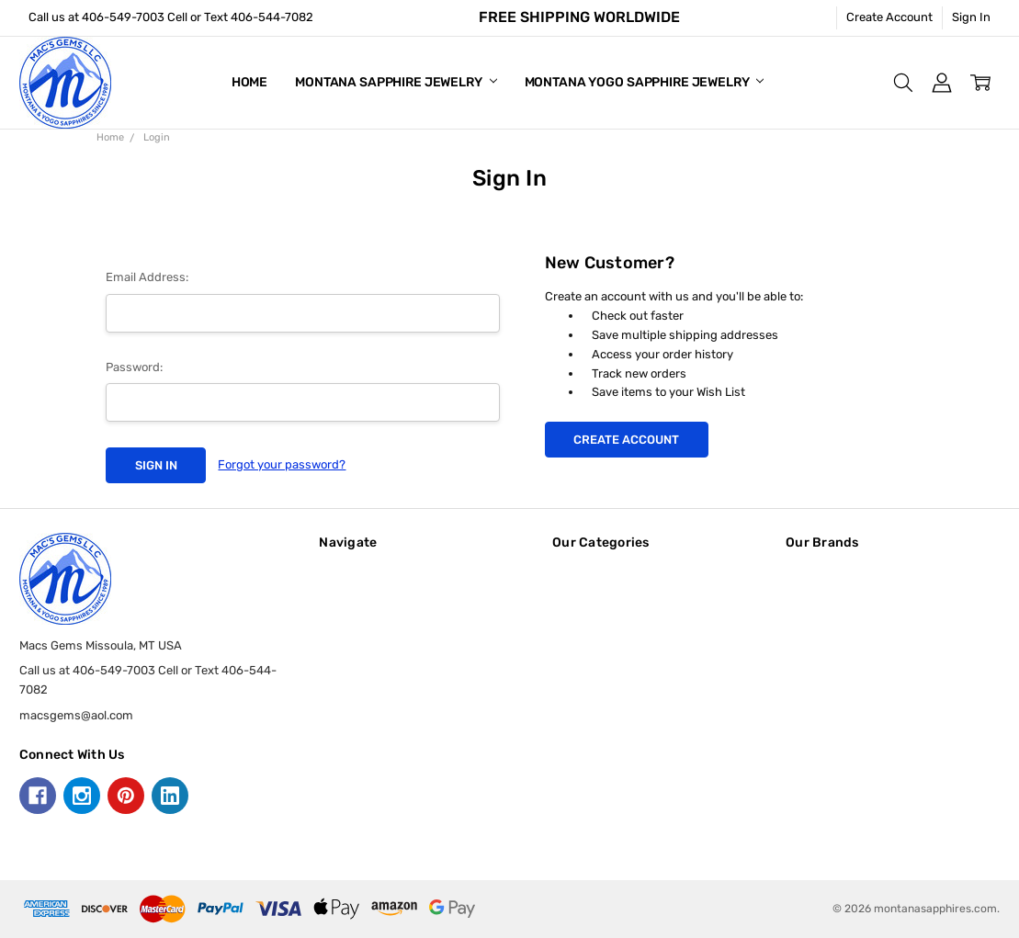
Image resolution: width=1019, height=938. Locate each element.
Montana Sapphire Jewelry (395, 82)
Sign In (971, 17)
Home (249, 82)
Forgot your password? (281, 464)
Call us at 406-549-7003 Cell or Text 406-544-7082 (170, 17)
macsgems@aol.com (76, 715)
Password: (134, 367)
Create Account (889, 17)
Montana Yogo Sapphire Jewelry (644, 82)
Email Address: (147, 277)
